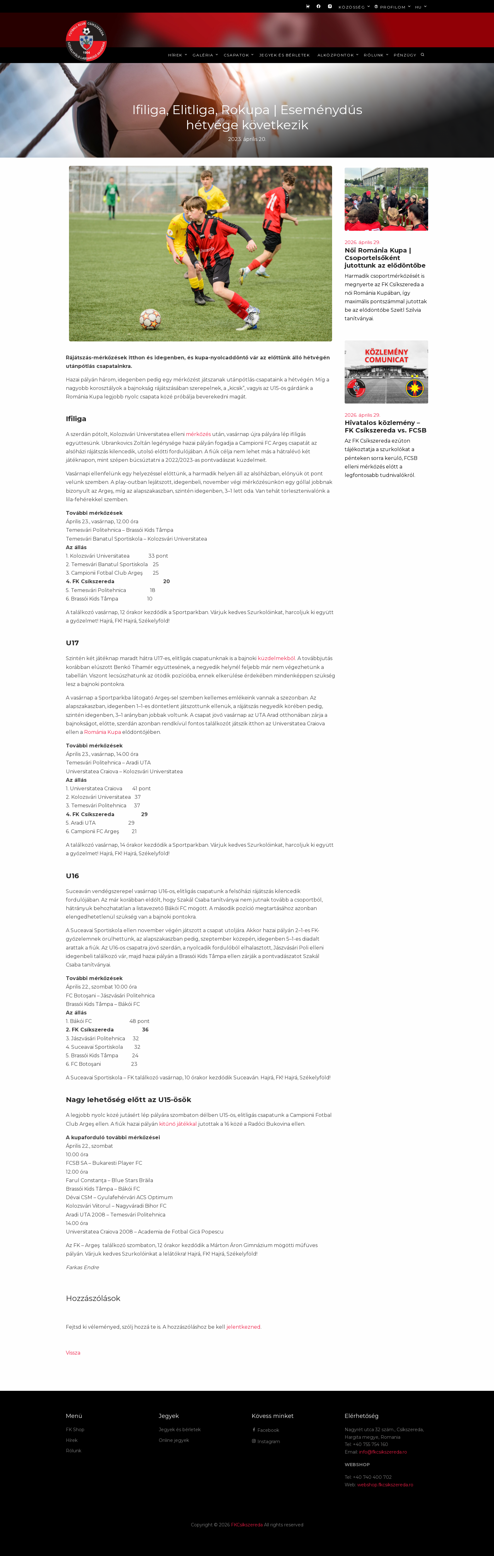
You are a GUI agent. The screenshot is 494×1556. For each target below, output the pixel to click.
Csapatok (239, 55)
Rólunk (376, 55)
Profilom (393, 6)
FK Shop (75, 1429)
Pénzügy (405, 55)
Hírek (178, 55)
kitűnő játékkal (178, 1124)
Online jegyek (174, 1440)
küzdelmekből (276, 658)
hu (421, 6)
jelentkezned (244, 1327)
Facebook (265, 1430)
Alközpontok (339, 55)
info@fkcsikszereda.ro (383, 1452)
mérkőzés (198, 434)
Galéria (205, 55)
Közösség (355, 6)
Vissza (73, 1353)
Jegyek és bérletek (284, 55)
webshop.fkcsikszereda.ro (385, 1485)
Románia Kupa (102, 732)
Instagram (266, 1441)
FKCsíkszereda (247, 1525)
